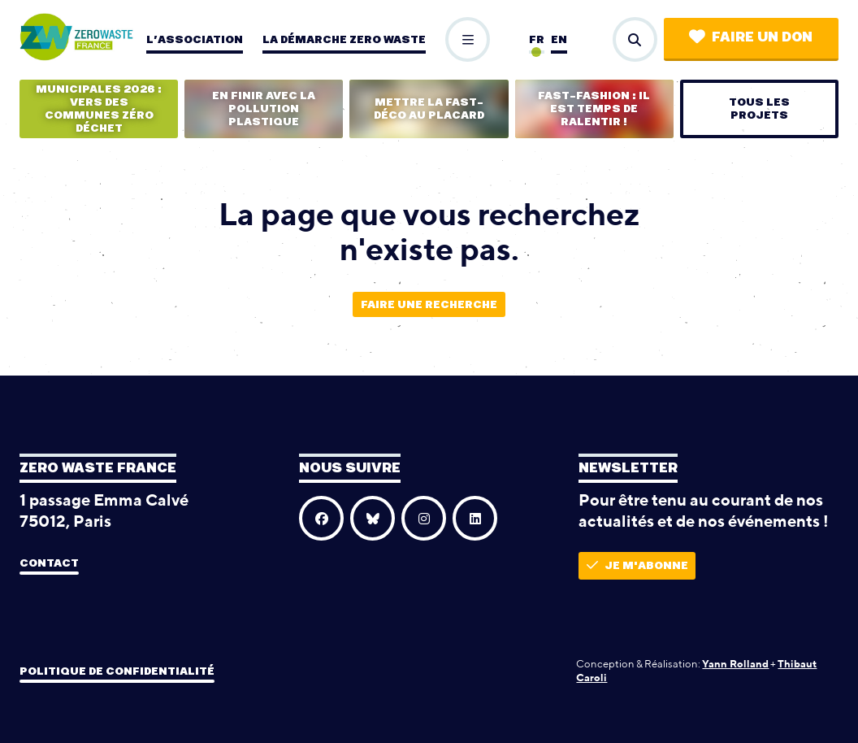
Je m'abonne (637, 565)
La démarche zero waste (344, 39)
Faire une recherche (429, 304)
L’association (194, 39)
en (559, 39)
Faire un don (750, 37)
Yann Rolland (735, 664)
